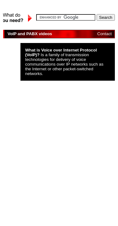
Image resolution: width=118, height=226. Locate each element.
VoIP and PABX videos (30, 33)
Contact (104, 33)
